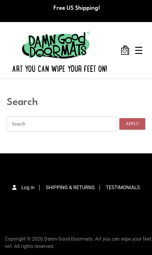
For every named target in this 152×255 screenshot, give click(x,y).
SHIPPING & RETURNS (70, 187)
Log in (27, 187)
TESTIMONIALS (123, 187)
